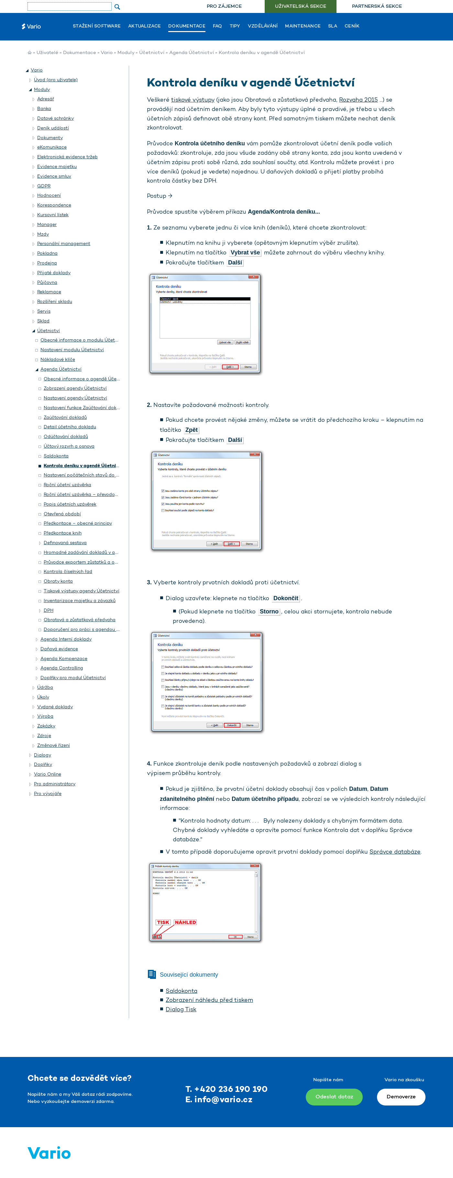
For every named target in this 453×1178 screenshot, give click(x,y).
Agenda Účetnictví (191, 52)
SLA (332, 26)
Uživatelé (47, 52)
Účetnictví (151, 52)
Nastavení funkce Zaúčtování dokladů (85, 408)
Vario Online (47, 774)
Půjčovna (47, 282)
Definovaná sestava (65, 543)
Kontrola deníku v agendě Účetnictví (84, 466)
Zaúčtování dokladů (65, 417)
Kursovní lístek (53, 215)
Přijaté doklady (54, 273)
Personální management (63, 243)
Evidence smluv (54, 176)
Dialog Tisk (181, 1010)
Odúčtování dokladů (66, 436)
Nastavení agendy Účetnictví (75, 398)
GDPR (43, 186)
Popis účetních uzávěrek (70, 504)
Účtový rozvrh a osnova (69, 446)
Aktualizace (144, 26)
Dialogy (42, 755)
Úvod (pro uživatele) (56, 80)
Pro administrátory (54, 784)
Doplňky (43, 764)
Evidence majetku (57, 166)
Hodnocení (49, 195)
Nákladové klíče (57, 359)
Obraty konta (58, 581)
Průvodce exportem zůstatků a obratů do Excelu (96, 562)
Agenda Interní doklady (66, 639)
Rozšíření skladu (54, 301)
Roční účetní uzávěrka (67, 485)
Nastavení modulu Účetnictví (72, 350)
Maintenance (303, 26)
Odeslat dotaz (334, 1097)
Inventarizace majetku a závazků (80, 601)
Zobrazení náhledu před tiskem (209, 1001)
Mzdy (43, 234)
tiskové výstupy (193, 100)
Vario (107, 52)
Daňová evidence (59, 649)
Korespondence (54, 205)
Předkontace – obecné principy (78, 523)
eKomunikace (52, 147)
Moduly (125, 52)
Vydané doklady (55, 707)
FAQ (217, 26)
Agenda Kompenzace (63, 658)
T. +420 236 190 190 (226, 1090)
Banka (44, 109)
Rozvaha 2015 (358, 100)
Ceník (352, 26)
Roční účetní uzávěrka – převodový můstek (90, 494)
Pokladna (47, 253)
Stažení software (97, 26)
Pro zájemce (224, 6)
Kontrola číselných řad (68, 571)
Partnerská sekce (377, 6)
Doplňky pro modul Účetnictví (73, 678)
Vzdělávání (263, 26)
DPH (48, 610)
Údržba (45, 687)
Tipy (235, 26)
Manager (47, 224)
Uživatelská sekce (300, 6)
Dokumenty (50, 138)
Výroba (45, 716)
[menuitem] (224, 6)
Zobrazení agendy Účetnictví (75, 388)
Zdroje (44, 736)
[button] (27, 70)
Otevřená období (62, 514)
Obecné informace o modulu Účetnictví (83, 340)
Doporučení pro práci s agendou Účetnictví (91, 629)
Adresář (45, 99)
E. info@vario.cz (219, 1100)
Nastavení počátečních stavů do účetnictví (91, 475)
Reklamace (49, 292)
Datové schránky (55, 118)
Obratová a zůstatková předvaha (80, 620)
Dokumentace (186, 26)
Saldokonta (56, 456)
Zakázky (46, 726)
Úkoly (43, 697)
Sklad (43, 321)
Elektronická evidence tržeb (67, 157)
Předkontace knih (63, 533)
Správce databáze (395, 852)
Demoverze (401, 1097)
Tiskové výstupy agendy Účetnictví (81, 591)
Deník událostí (53, 128)
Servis (43, 311)
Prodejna (47, 263)
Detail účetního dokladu (70, 427)
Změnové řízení (53, 745)
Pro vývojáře (47, 793)
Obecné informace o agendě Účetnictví (87, 379)
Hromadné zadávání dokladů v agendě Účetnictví (98, 552)
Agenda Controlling (61, 668)
